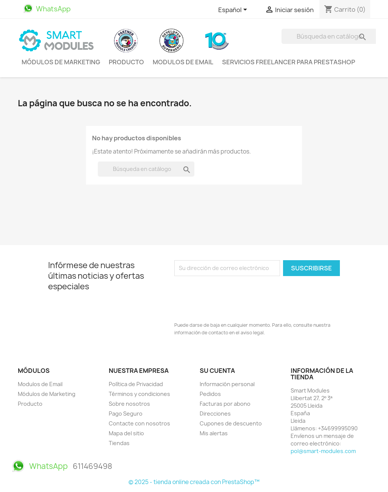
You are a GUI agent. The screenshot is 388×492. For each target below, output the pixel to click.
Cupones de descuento (231, 423)
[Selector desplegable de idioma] (234, 10)
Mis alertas (214, 433)
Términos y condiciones (139, 393)
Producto (126, 62)
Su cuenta (217, 370)
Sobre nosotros (129, 403)
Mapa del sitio (126, 433)
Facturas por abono (225, 403)
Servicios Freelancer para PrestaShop (288, 62)
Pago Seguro (125, 413)
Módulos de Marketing (61, 62)
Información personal (227, 384)
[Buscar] (330, 36)
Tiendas (119, 443)
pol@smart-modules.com (323, 451)
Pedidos (210, 393)
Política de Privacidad (136, 384)
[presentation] (231, 297)
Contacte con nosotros (139, 423)
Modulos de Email (183, 62)
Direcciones (215, 413)
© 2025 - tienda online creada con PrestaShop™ (194, 482)
